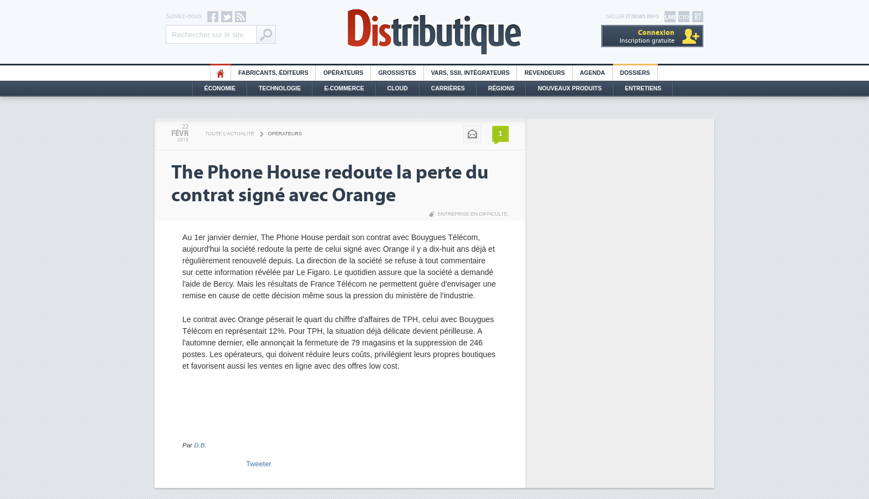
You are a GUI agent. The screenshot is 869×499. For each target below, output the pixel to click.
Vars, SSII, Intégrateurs (470, 73)
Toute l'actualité (229, 133)
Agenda (592, 73)
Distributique (434, 31)
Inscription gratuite (647, 36)
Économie (220, 88)
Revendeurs (544, 73)
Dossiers (635, 73)
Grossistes (397, 73)
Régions (501, 88)
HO (220, 72)
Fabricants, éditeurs (273, 73)
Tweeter (259, 464)
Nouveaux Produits (569, 88)
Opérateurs (343, 73)
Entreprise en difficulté (473, 214)
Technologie (280, 88)
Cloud (397, 88)
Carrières (448, 88)
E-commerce (344, 88)
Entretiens (643, 88)
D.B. (200, 445)
